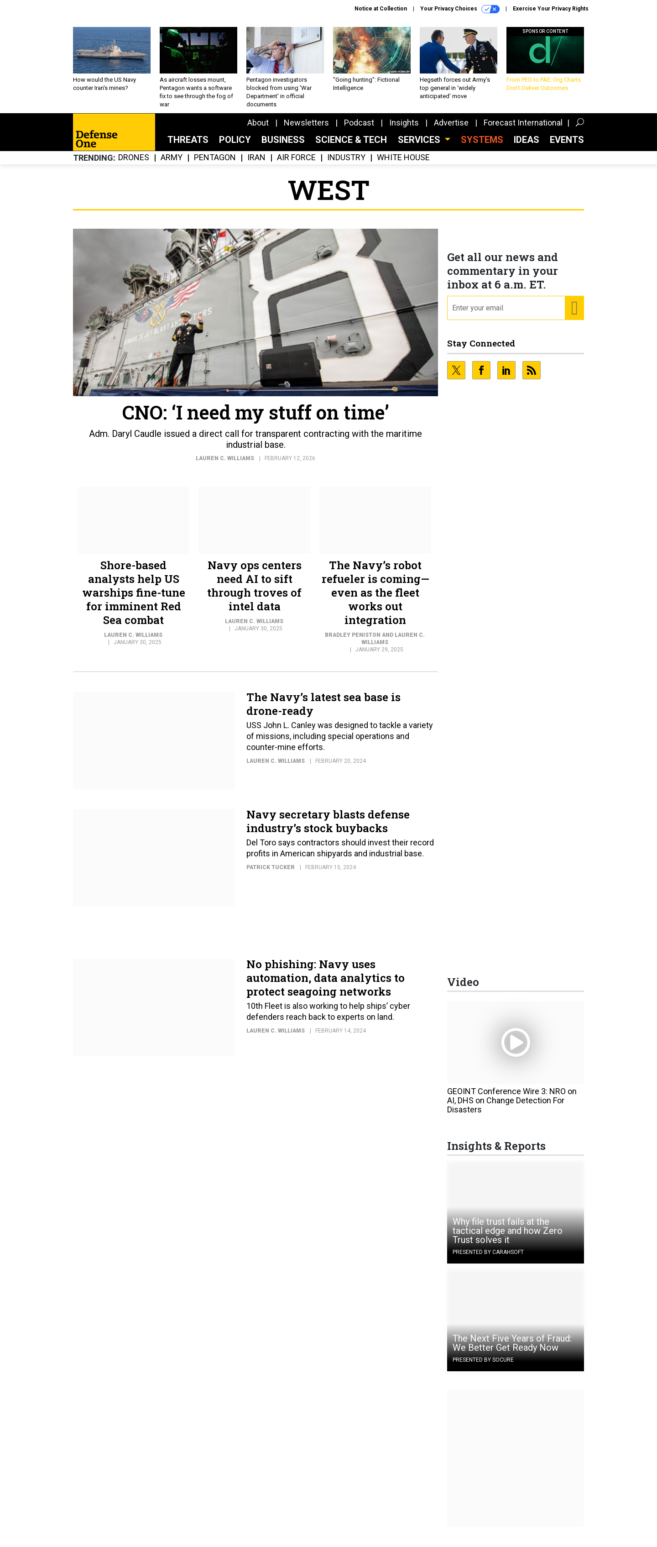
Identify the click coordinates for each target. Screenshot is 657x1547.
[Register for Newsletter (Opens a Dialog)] (574, 315)
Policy (235, 146)
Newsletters (306, 129)
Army (171, 164)
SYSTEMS (482, 146)
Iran (256, 164)
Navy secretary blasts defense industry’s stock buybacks (328, 828)
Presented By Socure (483, 1366)
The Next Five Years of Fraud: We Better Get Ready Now (512, 1350)
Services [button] (420, 146)
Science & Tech (351, 146)
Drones (133, 164)
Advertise (451, 129)
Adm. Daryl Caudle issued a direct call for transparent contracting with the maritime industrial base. (255, 446)
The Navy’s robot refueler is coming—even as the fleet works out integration (375, 599)
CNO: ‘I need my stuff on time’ (255, 418)
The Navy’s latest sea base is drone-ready (323, 711)
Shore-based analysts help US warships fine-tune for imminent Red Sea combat (133, 599)
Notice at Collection (381, 8)
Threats (188, 146)
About (258, 129)
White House (403, 164)
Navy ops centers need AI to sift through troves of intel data (254, 592)
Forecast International (523, 129)
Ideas (526, 146)
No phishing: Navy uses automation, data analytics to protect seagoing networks (325, 985)
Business (283, 146)
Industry (346, 164)
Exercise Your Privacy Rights (551, 8)
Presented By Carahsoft (488, 1259)
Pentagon (215, 164)
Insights (404, 129)
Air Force (296, 164)
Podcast (359, 129)
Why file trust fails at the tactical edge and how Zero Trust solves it (508, 1237)
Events (567, 146)
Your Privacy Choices (460, 9)
